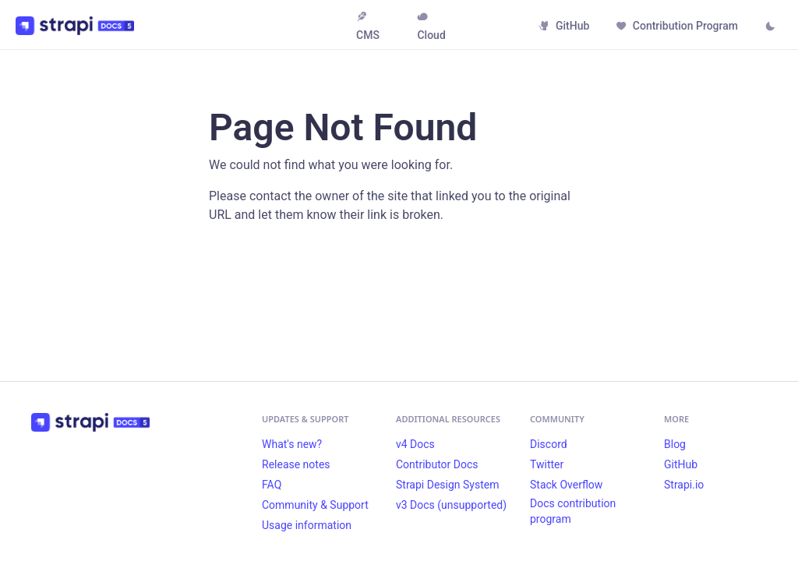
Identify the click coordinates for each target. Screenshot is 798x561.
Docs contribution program (573, 511)
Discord (548, 444)
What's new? (292, 444)
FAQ (271, 484)
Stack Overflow (566, 484)
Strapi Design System (447, 484)
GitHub (563, 25)
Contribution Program (677, 25)
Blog (675, 444)
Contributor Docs (437, 464)
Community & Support (315, 505)
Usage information (306, 525)
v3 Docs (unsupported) (451, 505)
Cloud (431, 26)
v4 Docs (415, 444)
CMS (368, 26)
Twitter (546, 464)
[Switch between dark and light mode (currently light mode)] (769, 27)
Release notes (296, 464)
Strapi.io (684, 484)
